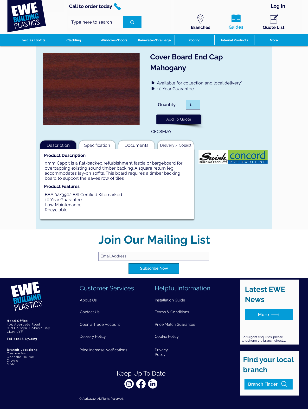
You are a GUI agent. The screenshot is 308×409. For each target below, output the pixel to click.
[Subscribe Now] (153, 268)
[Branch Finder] (268, 384)
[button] (178, 119)
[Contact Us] (90, 312)
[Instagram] (129, 384)
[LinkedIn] (152, 384)
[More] (269, 314)
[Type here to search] (92, 22)
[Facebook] (141, 384)
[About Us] (88, 300)
